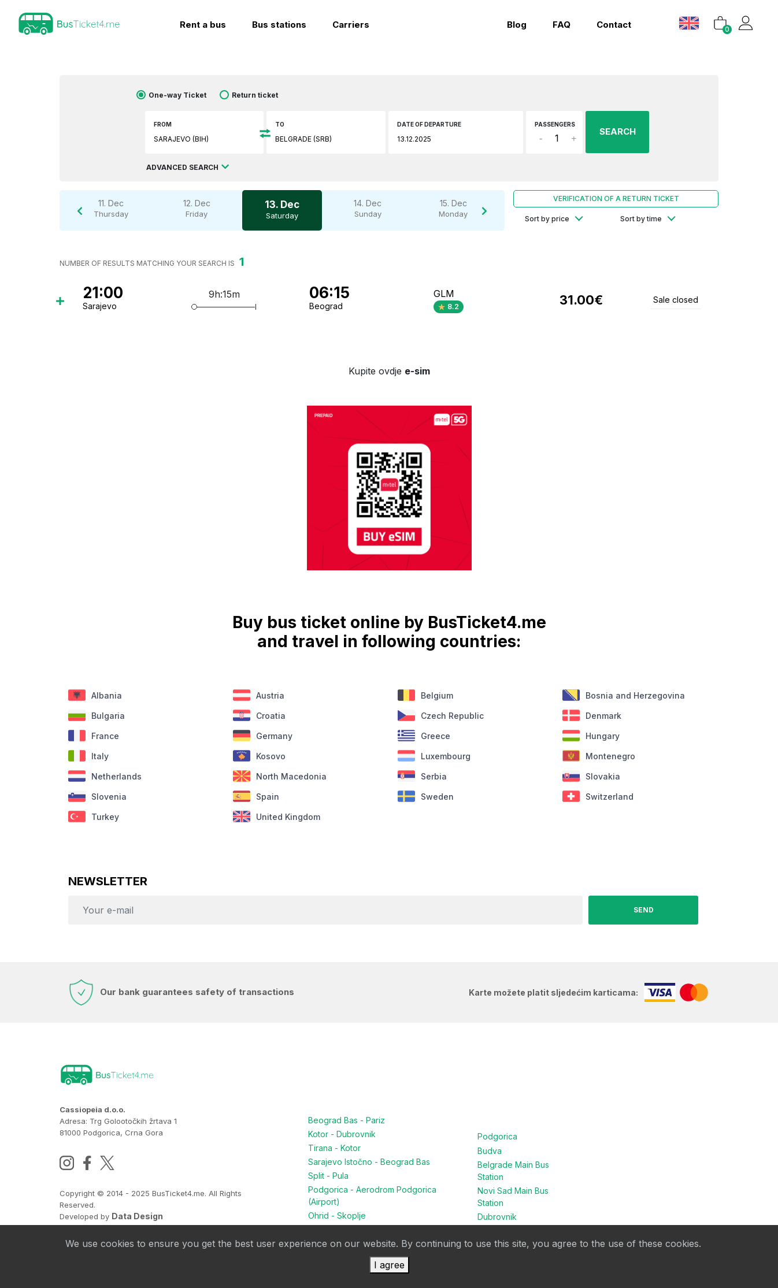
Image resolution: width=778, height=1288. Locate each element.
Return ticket (255, 95)
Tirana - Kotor (334, 1148)
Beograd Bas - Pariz (346, 1120)
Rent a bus (203, 24)
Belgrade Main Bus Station (513, 1170)
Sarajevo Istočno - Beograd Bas (369, 1162)
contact (614, 24)
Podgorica (497, 1136)
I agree (389, 1265)
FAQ (561, 24)
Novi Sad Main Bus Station (513, 1196)
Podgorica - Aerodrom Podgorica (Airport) (372, 1196)
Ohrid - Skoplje (337, 1215)
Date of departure (429, 124)
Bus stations (279, 24)
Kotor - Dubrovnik (342, 1134)
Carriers (350, 24)
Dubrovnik (497, 1216)
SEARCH (617, 131)
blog (517, 24)
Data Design (137, 1216)
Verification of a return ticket (616, 198)
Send (643, 909)
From (163, 124)
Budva (489, 1150)
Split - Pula (328, 1176)
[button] (690, 23)
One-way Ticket (177, 95)
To (279, 124)
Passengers (555, 124)
